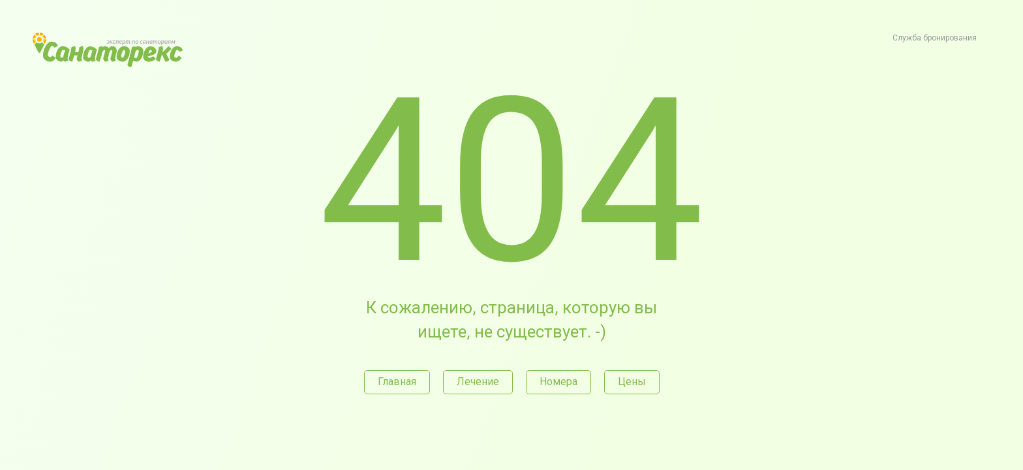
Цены (632, 381)
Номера (558, 381)
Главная (397, 381)
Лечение (478, 381)
